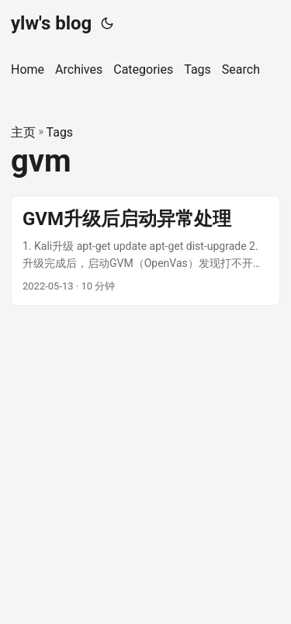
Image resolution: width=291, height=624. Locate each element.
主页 (23, 132)
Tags (60, 132)
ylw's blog (51, 23)
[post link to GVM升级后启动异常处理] (145, 251)
